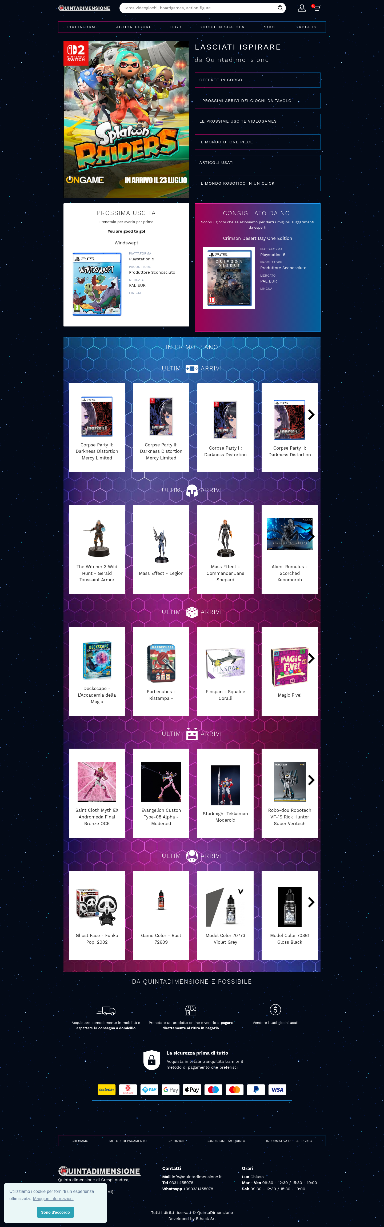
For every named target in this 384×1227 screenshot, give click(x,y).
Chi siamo (79, 1141)
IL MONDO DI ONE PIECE (226, 142)
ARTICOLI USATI (216, 162)
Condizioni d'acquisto (225, 1141)
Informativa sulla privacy (289, 1141)
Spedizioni (177, 1141)
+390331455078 (198, 1188)
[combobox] (202, 8)
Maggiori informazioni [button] (53, 1198)
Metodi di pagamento (128, 1141)
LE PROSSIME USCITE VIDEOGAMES (238, 121)
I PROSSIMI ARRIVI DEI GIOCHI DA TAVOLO (245, 100)
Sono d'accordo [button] (55, 1212)
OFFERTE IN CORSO (220, 80)
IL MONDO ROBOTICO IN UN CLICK (237, 183)
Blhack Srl (206, 1218)
